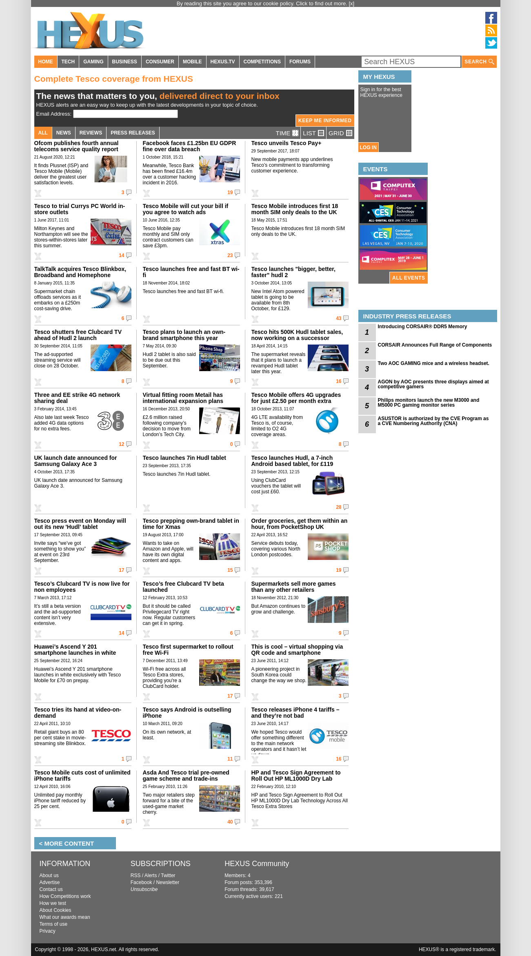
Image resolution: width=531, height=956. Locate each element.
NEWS (63, 133)
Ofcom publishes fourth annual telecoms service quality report (76, 146)
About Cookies (55, 910)
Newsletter (167, 882)
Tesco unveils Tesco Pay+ (286, 143)
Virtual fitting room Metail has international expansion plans (183, 398)
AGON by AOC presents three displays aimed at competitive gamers (433, 384)
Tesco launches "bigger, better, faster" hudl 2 (293, 272)
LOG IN (368, 147)
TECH (68, 62)
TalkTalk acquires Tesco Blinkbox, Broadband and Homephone (80, 272)
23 (230, 255)
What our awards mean (65, 917)
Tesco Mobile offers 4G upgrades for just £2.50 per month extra (296, 398)
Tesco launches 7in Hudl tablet (184, 457)
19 (230, 192)
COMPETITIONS (262, 62)
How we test (53, 903)
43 (338, 318)
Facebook (141, 882)
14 (121, 255)
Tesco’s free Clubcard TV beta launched (183, 586)
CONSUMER (160, 62)
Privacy (48, 931)
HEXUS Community (256, 864)
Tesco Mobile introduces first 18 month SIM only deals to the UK (294, 209)
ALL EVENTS (408, 278)
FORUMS (300, 62)
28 (338, 507)
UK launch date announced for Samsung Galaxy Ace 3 (75, 460)
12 (121, 444)
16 (338, 381)
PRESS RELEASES (133, 133)
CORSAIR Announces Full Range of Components (435, 345)
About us (49, 875)
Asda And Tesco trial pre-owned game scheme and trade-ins (186, 775)
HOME (45, 62)
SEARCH (479, 62)
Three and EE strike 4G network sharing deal (77, 398)
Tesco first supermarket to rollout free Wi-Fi (188, 649)
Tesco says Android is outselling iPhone (187, 712)
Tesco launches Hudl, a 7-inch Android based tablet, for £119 (292, 460)
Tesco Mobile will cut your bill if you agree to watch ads (186, 209)
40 (230, 822)
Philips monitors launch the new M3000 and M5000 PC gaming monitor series (429, 402)
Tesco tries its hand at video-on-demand (78, 712)
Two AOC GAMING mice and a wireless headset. (433, 363)
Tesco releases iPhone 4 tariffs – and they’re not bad (295, 712)
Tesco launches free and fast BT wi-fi (191, 272)
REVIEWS (91, 133)
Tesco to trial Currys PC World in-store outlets (79, 209)
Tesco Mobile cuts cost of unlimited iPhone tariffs (82, 775)
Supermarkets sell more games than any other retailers (293, 586)
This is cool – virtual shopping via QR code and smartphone (297, 649)
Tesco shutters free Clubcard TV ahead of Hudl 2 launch (78, 335)
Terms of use (54, 924)
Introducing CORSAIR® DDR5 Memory (422, 326)
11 (230, 759)
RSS (136, 875)
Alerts (150, 875)
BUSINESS (124, 62)
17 (121, 570)
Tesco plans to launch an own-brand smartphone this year (184, 335)
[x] (352, 3)
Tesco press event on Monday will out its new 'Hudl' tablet (80, 523)
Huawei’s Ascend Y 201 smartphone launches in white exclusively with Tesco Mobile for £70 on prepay (79, 655)
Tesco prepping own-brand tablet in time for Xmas (191, 523)
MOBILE (192, 62)
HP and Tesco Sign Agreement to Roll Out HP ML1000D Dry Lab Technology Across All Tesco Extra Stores (298, 781)
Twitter (168, 875)
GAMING (93, 62)
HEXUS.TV (223, 62)
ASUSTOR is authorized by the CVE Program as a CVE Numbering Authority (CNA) (433, 421)
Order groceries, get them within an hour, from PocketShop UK (299, 523)
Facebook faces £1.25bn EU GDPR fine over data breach (189, 146)
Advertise (50, 882)
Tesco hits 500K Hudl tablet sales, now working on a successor (297, 335)
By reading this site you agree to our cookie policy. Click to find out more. (263, 3)
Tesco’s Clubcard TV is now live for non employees (82, 586)
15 (230, 570)
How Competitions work (65, 896)
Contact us (51, 889)
